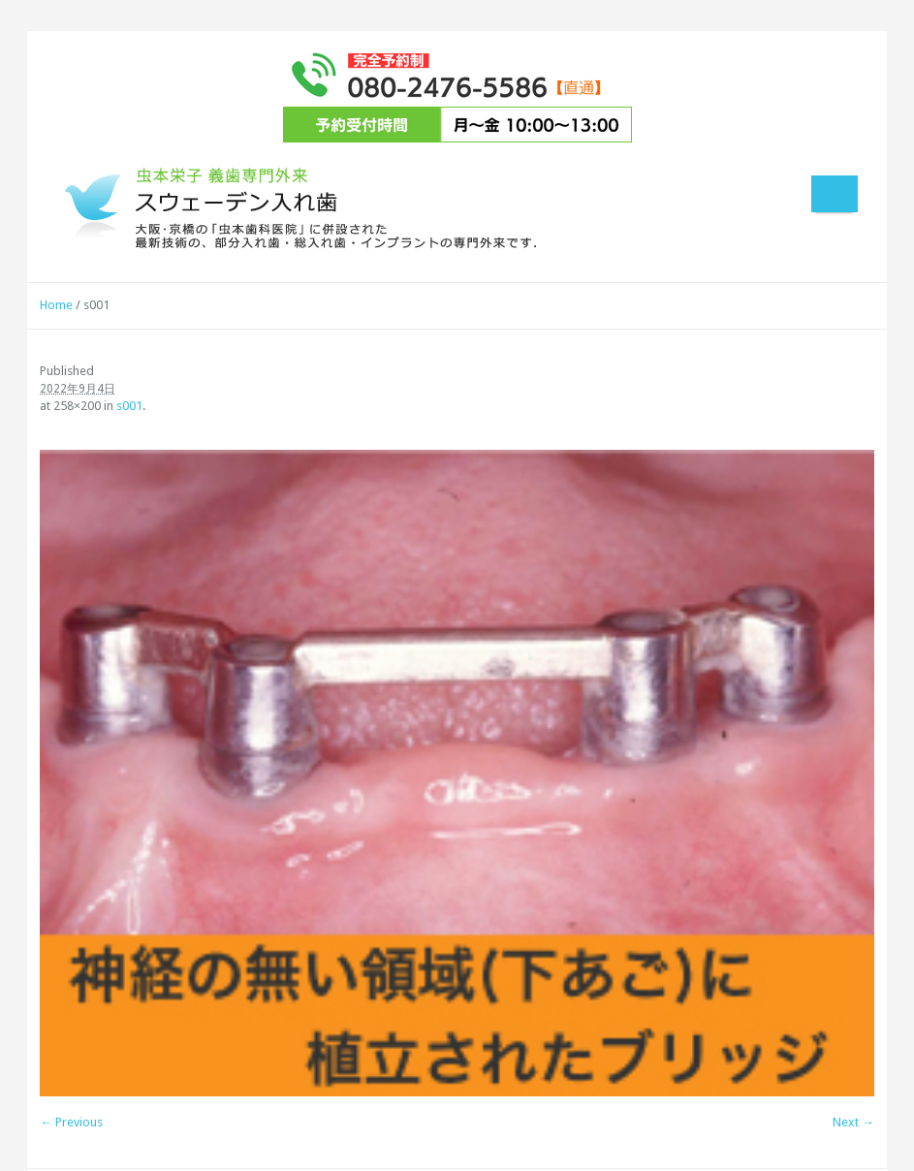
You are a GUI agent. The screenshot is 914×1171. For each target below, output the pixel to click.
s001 (129, 405)
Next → (853, 1122)
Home (56, 305)
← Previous (71, 1122)
